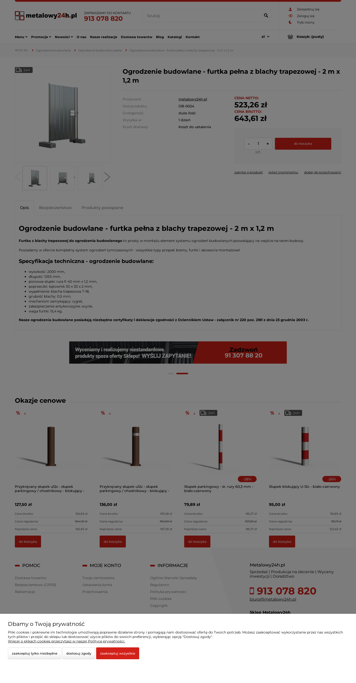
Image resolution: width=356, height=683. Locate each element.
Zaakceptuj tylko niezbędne (34, 653)
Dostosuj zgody (78, 653)
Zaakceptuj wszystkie (117, 653)
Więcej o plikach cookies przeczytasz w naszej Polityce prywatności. (66, 641)
